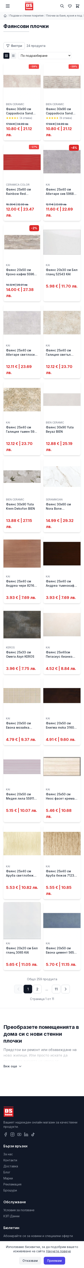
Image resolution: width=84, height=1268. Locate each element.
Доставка (10, 1166)
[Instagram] (12, 1134)
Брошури (10, 1190)
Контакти (10, 1160)
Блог (6, 1172)
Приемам (54, 1260)
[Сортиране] (44, 55)
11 (56, 989)
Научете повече (58, 1251)
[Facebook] (5, 1134)
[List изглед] (13, 56)
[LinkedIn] (26, 1134)
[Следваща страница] (65, 989)
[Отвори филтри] (14, 45)
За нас (8, 1154)
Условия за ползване (18, 1210)
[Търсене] (62, 6)
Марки (8, 1178)
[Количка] (78, 6)
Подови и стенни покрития (26, 15)
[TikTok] (33, 1134)
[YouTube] (19, 1134)
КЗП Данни (11, 1216)
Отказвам (30, 1260)
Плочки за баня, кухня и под (64, 15)
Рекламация (12, 1184)
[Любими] (70, 6)
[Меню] (7, 6)
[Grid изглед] (6, 56)
